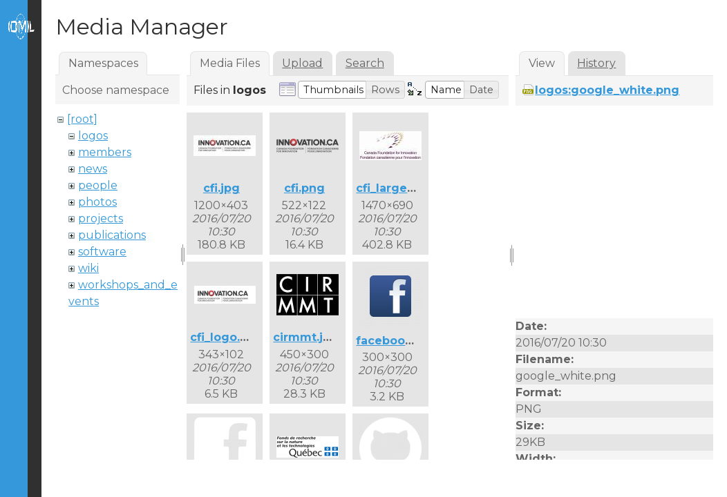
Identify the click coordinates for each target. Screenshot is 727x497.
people (97, 185)
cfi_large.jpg (392, 188)
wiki (88, 268)
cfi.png (304, 188)
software (102, 251)
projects (100, 218)
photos (97, 201)
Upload (302, 63)
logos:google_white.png (607, 90)
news (92, 168)
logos (93, 135)
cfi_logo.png (226, 337)
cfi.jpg (221, 188)
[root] (82, 119)
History (596, 63)
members (104, 152)
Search (365, 63)
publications (112, 235)
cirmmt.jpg (306, 337)
